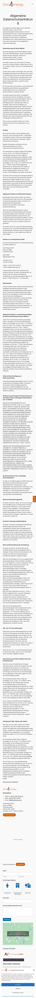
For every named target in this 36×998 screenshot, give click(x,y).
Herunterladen (20, 864)
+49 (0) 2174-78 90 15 (16, 796)
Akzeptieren (18, 984)
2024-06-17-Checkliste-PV (9, 864)
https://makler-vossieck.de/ (11, 964)
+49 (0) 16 (12, 798)
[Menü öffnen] (32, 4)
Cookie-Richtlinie (5, 996)
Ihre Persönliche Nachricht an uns (13, 905)
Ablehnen (18, 988)
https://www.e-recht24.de (10, 782)
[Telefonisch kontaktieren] (34, 497)
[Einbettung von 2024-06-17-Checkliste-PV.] (18, 839)
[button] (34, 970)
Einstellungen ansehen (18, 992)
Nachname (21, 876)
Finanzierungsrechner (9, 814)
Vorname (5, 876)
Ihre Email (6, 898)
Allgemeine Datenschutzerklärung (17, 996)
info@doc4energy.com (15, 800)
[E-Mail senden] (34, 500)
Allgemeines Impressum (29, 996)
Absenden (7, 919)
